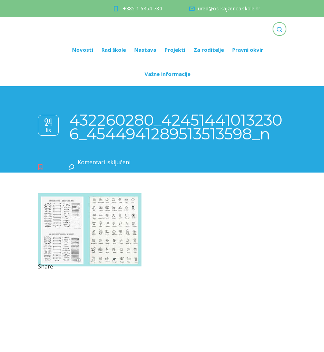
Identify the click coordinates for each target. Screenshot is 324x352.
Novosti (82, 49)
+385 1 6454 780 (142, 8)
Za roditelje (209, 49)
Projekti (175, 49)
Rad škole (113, 49)
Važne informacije (167, 73)
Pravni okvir (247, 49)
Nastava (145, 49)
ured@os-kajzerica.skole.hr (229, 8)
